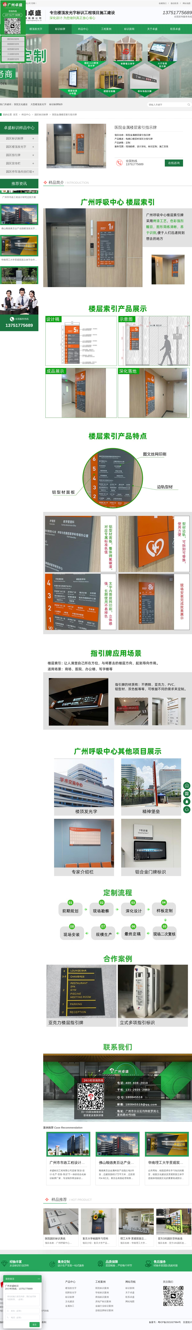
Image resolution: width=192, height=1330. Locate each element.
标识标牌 (60, 29)
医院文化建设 (21, 104)
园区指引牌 (13, 155)
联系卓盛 (175, 29)
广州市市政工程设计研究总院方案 (76, 1163)
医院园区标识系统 (55, 1238)
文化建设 (69, 1301)
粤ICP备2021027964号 (169, 1322)
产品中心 (70, 1281)
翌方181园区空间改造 (170, 1238)
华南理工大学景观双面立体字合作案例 (20, 261)
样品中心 (83, 29)
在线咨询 (174, 163)
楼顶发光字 (35, 29)
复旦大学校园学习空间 (95, 1238)
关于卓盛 (152, 29)
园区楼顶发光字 (16, 146)
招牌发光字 (70, 1292)
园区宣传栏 (13, 163)
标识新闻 (129, 29)
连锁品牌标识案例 (104, 1310)
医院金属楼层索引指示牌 (64, 114)
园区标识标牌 (42, 114)
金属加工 (69, 1306)
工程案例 (106, 29)
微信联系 (174, 3)
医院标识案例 (102, 1288)
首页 (15, 114)
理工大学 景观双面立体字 (134, 1238)
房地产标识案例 (103, 1301)
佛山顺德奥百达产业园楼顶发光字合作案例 (132, 1163)
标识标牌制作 (56, 104)
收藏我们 (163, 3)
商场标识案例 (102, 1297)
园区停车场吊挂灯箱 (19, 171)
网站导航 (130, 1281)
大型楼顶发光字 (38, 104)
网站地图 (186, 3)
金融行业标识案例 (104, 1306)
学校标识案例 (102, 1292)
